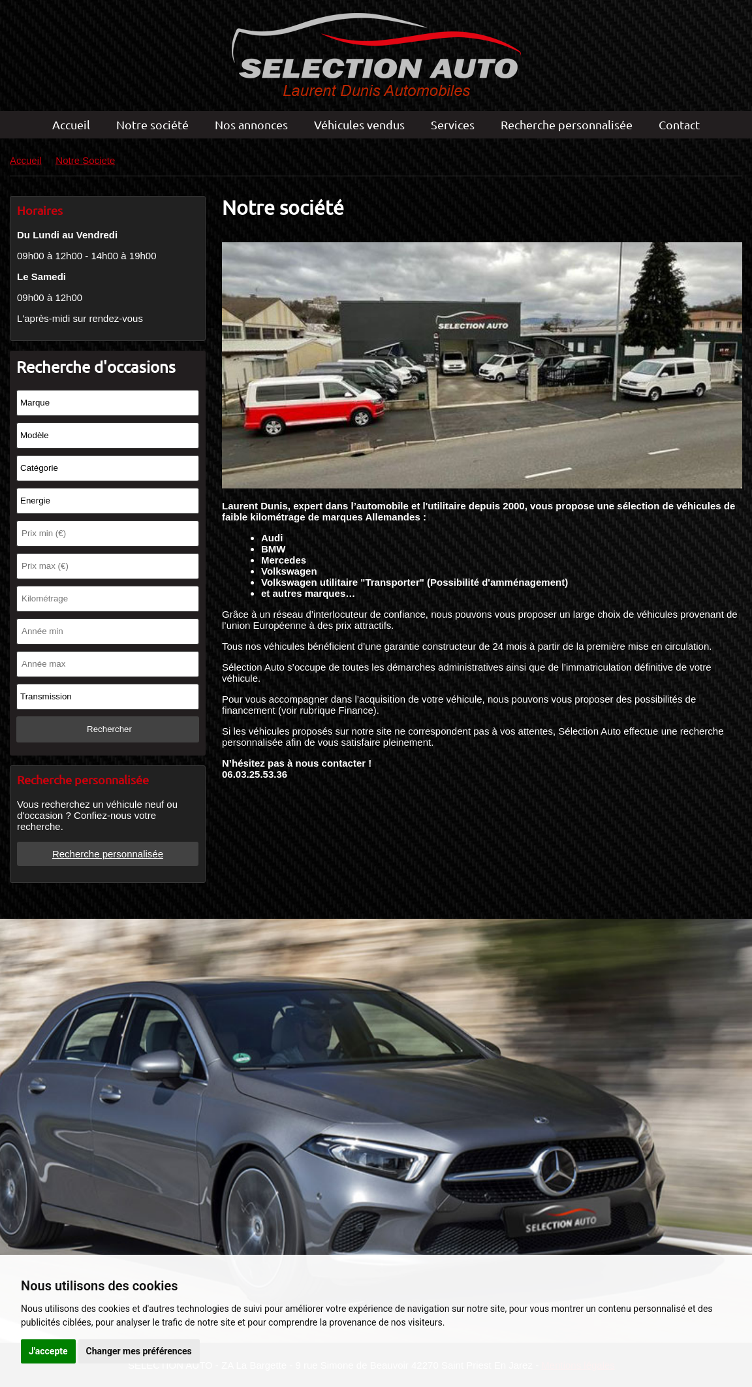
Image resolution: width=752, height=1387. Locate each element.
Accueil (71, 124)
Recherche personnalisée (567, 124)
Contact (679, 124)
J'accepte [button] (48, 1351)
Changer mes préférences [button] (139, 1351)
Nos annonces (251, 124)
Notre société (152, 124)
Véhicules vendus (359, 124)
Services (453, 124)
